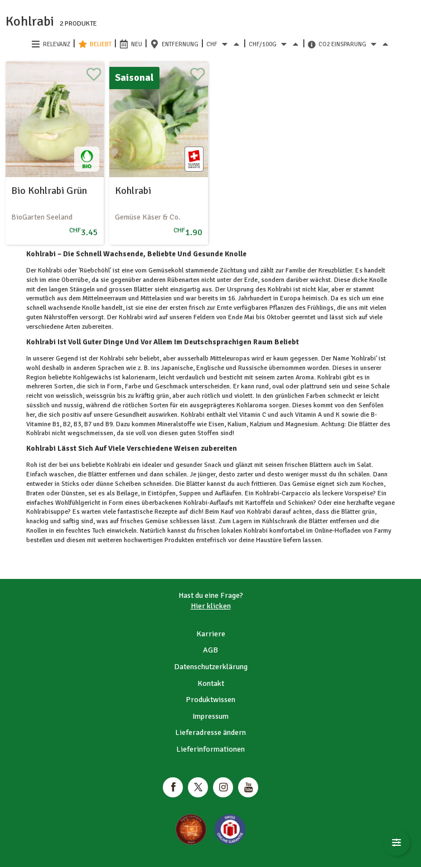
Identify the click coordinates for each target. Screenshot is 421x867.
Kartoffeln (259, 503)
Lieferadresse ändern (210, 732)
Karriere (210, 634)
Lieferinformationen (210, 749)
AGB (210, 650)
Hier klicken (211, 606)
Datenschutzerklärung (211, 666)
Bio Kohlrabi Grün (49, 190)
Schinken (299, 503)
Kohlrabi (133, 190)
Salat (363, 465)
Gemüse (304, 484)
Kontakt (210, 683)
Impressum (210, 716)
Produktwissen (210, 699)
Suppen (189, 493)
